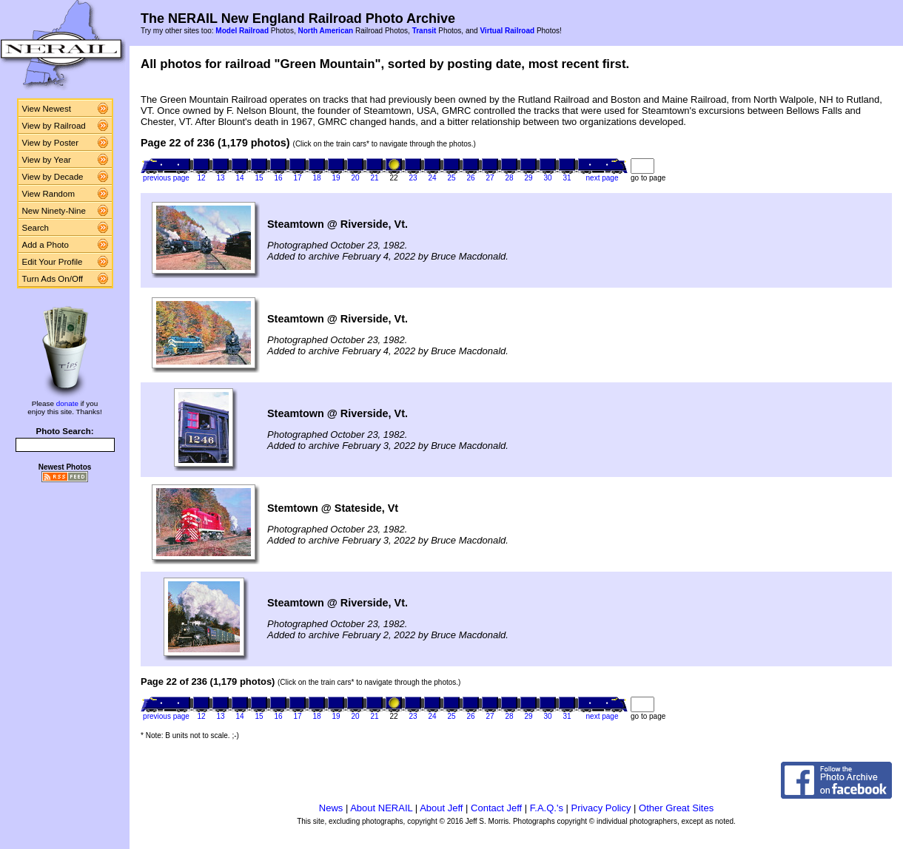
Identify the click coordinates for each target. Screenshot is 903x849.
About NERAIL (381, 808)
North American (325, 31)
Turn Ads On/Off (53, 278)
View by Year (46, 159)
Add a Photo (45, 244)
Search (36, 227)
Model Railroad (242, 31)
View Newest (46, 108)
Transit (424, 31)
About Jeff (441, 808)
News (331, 808)
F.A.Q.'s (546, 808)
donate (67, 403)
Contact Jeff (496, 808)
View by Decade (53, 176)
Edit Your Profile (52, 261)
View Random (48, 193)
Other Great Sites (676, 808)
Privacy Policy (601, 808)
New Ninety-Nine (54, 210)
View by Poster (50, 142)
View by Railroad (54, 125)
